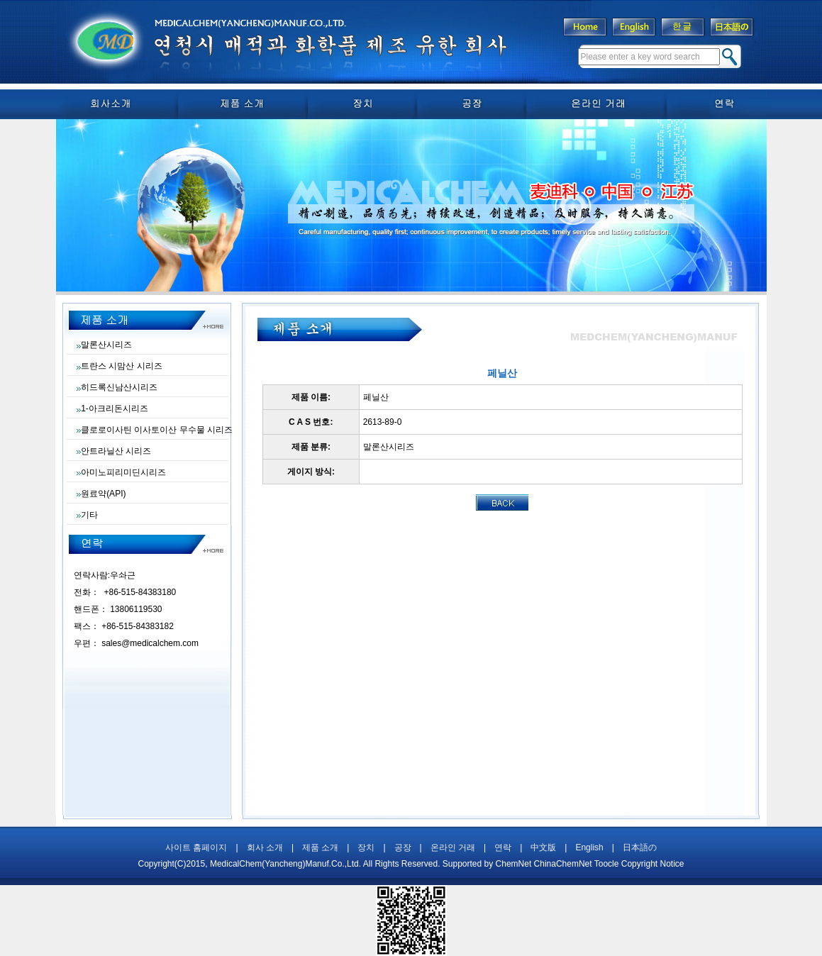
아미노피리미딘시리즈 (123, 472)
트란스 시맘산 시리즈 (121, 366)
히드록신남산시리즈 (119, 387)
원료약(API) (103, 494)
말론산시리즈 (106, 345)
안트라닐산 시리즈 (116, 451)
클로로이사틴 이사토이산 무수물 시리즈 (157, 430)
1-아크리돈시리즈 (114, 408)
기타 (89, 515)
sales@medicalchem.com (150, 643)
